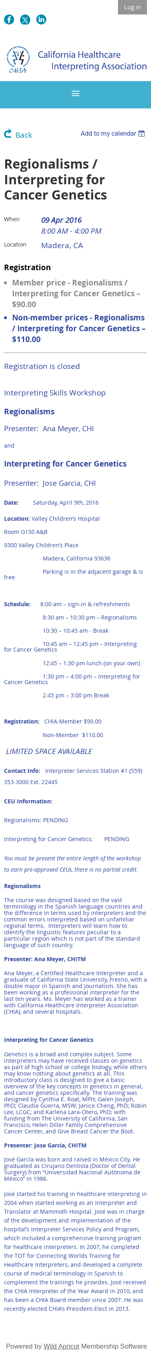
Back (23, 135)
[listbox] (114, 133)
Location (15, 244)
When (12, 219)
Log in (132, 7)
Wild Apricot (61, 1346)
